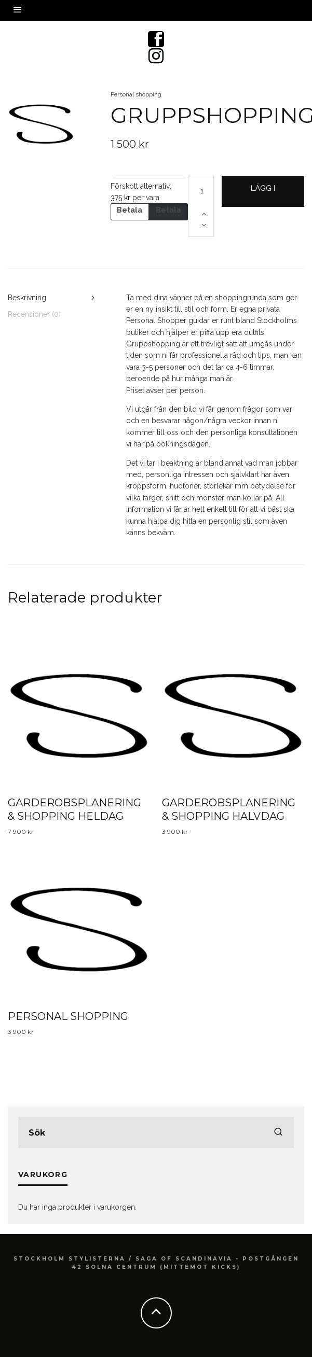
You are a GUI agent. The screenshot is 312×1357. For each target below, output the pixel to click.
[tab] (52, 297)
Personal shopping (136, 94)
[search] (278, 1132)
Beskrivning (27, 297)
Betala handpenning (130, 213)
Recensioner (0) (34, 314)
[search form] (156, 1132)
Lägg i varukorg (263, 195)
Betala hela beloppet (168, 213)
